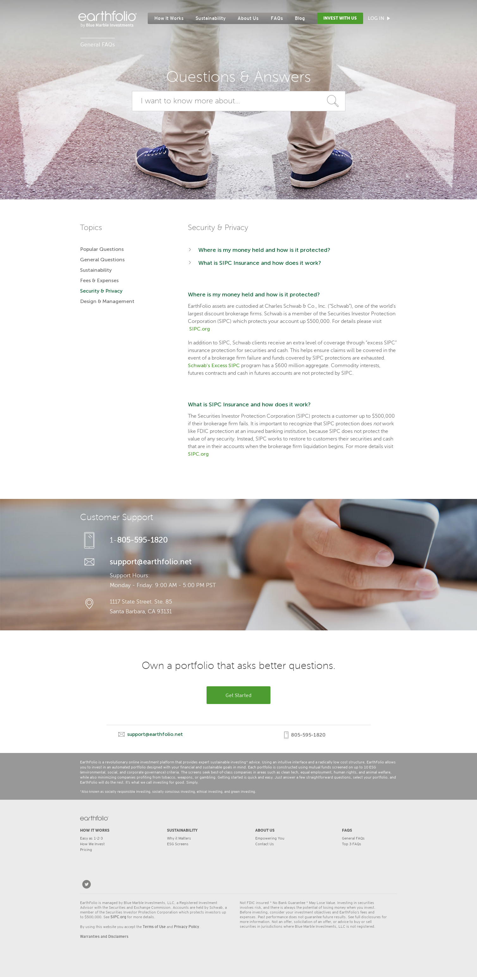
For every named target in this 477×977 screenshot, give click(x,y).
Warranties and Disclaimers (104, 936)
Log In (379, 18)
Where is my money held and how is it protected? (264, 249)
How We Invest (92, 843)
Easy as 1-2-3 (91, 837)
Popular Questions (102, 249)
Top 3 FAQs (351, 843)
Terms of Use (154, 927)
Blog (300, 18)
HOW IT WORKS (94, 830)
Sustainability (210, 18)
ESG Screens (178, 843)
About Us (248, 18)
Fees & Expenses (99, 280)
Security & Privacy (101, 291)
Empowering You (269, 837)
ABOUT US (265, 830)
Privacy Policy (186, 927)
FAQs (277, 18)
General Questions (102, 260)
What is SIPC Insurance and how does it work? (259, 262)
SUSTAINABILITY (182, 830)
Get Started (238, 695)
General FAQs (353, 837)
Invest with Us (340, 18)
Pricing (86, 849)
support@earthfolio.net (151, 561)
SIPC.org (199, 329)
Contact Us (264, 843)
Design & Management (107, 301)
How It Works (168, 18)
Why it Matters (179, 837)
